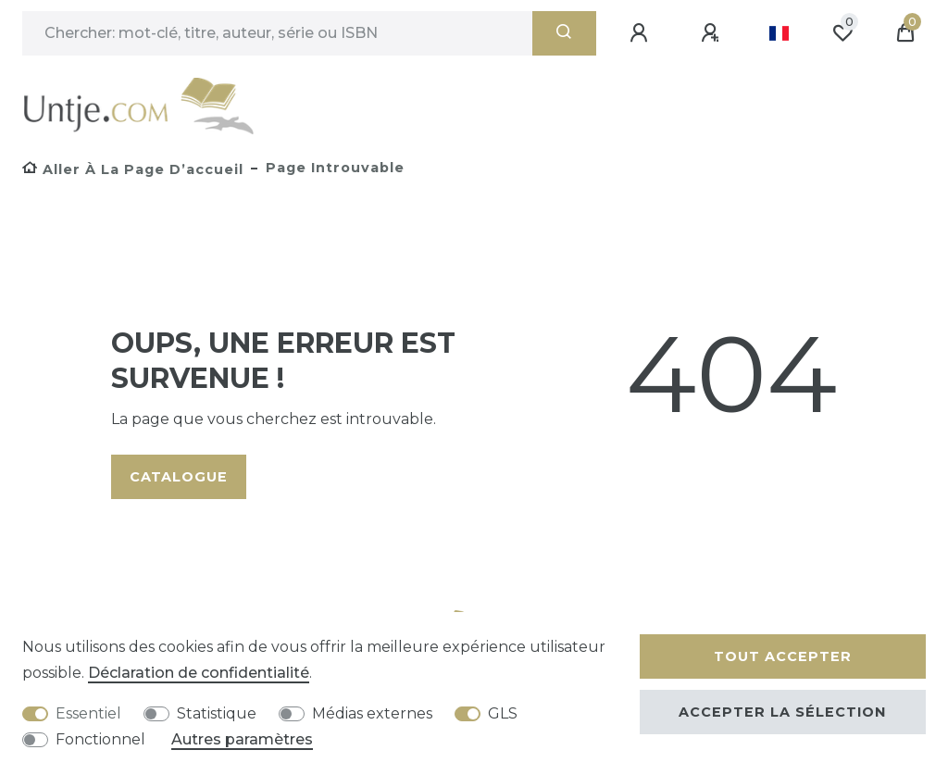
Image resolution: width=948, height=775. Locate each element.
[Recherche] (564, 33)
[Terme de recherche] (277, 33)
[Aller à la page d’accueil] (132, 169)
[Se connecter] (641, 33)
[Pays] (779, 33)
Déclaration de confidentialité (198, 672)
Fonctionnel (100, 739)
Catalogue (179, 477)
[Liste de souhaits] (842, 33)
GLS (503, 713)
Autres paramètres (242, 739)
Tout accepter (783, 656)
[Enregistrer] (713, 33)
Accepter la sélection (782, 712)
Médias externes (372, 713)
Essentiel (88, 713)
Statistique (216, 713)
